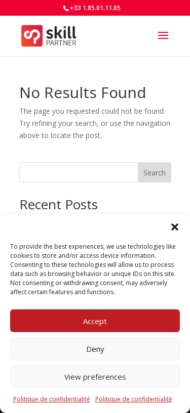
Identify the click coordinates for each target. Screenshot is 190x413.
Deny (95, 349)
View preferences (95, 377)
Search (154, 172)
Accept (95, 321)
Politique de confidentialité (51, 399)
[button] (175, 227)
